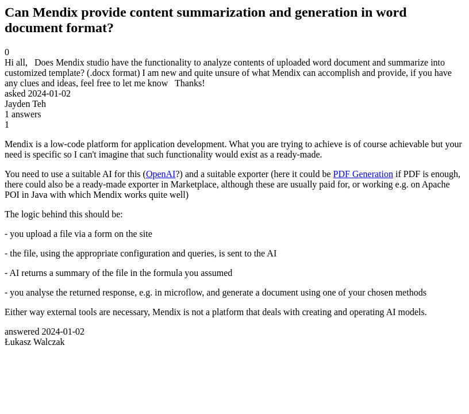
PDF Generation (363, 174)
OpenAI (161, 174)
